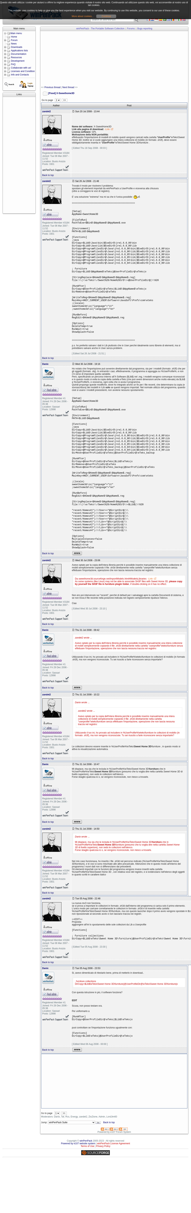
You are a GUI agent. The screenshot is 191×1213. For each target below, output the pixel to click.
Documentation (18, 54)
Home (14, 36)
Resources (16, 57)
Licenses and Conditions (23, 71)
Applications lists (19, 50)
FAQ (13, 64)
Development (17, 61)
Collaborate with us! (21, 67)
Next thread (68, 87)
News (14, 43)
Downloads (16, 47)
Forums (131, 28)
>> (64, 100)
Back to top (48, 175)
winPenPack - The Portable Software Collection (100, 28)
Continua (106, 16)
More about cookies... (83, 16)
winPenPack (86, 1179)
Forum (14, 40)
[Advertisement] (15, 155)
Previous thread (52, 87)
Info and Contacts (20, 74)
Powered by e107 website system (78, 1182)
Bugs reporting (144, 28)
